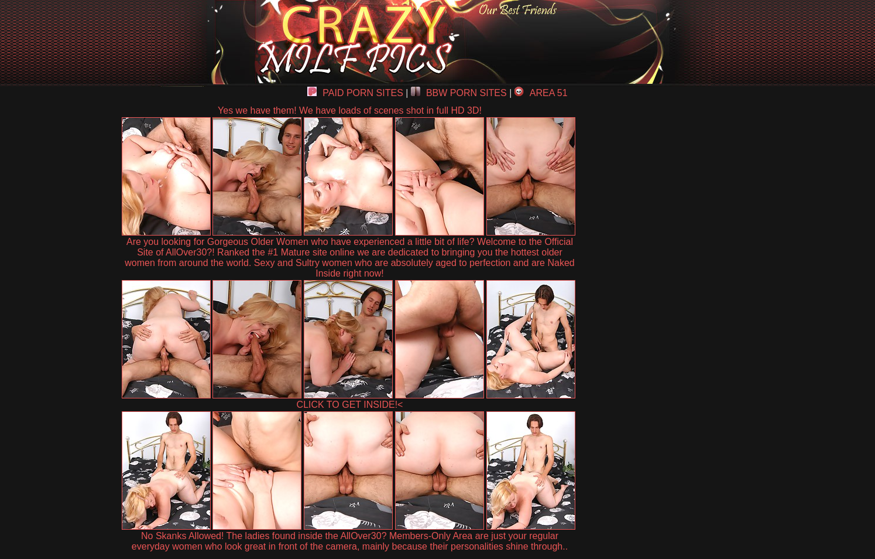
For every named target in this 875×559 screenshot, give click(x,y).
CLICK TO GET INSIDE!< (350, 405)
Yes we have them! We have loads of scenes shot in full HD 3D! (350, 110)
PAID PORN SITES (355, 93)
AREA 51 (541, 93)
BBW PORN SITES (459, 93)
